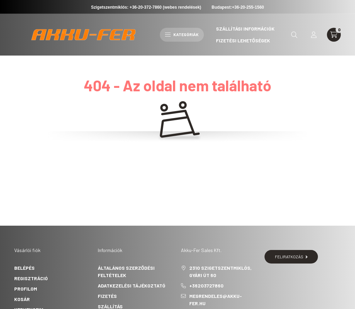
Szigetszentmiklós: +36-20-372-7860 (126, 7)
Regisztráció (31, 278)
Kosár (22, 299)
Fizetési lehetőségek (243, 40)
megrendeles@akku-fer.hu (215, 299)
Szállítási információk (245, 29)
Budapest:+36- (237, 7)
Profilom (25, 289)
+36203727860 (206, 286)
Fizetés (107, 296)
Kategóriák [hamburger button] (182, 34)
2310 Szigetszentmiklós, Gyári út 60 (220, 271)
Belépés (24, 268)
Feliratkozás (291, 256)
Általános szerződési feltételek (126, 271)
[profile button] (314, 35)
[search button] (294, 35)
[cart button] (334, 35)
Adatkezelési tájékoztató (131, 286)
